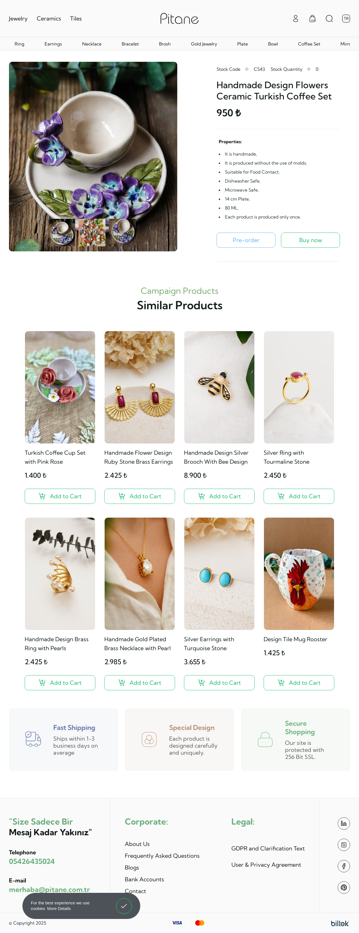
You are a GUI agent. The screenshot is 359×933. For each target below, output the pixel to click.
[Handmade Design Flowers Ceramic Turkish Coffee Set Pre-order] (246, 240)
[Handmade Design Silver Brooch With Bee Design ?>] (219, 496)
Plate (242, 44)
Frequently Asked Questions (162, 855)
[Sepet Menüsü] (312, 18)
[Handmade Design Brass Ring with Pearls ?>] (60, 682)
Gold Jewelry (204, 44)
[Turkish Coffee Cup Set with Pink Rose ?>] (60, 496)
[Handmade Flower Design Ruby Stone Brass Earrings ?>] (139, 496)
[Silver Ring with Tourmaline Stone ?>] (299, 496)
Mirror (346, 44)
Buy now (310, 240)
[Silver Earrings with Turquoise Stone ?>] (219, 682)
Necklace (92, 44)
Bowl (273, 44)
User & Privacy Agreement (266, 864)
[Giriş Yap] (296, 18)
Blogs (132, 867)
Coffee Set (309, 44)
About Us (137, 843)
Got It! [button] (124, 902)
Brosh (165, 44)
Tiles (76, 18)
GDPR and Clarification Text (268, 848)
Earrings (53, 44)
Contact (135, 891)
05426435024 (32, 861)
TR (346, 18)
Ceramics (49, 18)
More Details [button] (59, 908)
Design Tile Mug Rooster (295, 639)
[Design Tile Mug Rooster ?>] (299, 682)
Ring (19, 44)
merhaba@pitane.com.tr (49, 889)
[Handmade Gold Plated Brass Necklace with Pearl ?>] (139, 682)
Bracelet (130, 44)
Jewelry (18, 18)
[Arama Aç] (329, 18)
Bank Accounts (144, 879)
